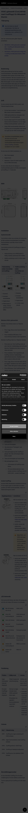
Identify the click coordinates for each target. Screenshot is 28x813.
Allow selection (14, 431)
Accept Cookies (14, 426)
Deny (14, 436)
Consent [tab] (5, 379)
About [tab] (23, 379)
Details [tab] (14, 379)
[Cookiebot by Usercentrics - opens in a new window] (20, 375)
